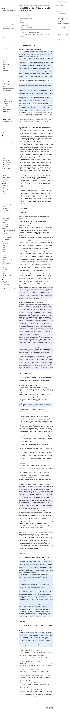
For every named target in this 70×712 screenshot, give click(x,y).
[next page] (51, 702)
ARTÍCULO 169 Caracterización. (26, 27)
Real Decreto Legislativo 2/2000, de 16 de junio (36, 139)
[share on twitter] (59, 5)
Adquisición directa (24, 25)
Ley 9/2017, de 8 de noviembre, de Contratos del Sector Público (33, 51)
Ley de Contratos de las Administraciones (33, 307)
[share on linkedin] (62, 5)
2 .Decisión (22, 36)
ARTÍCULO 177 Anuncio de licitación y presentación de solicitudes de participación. (35, 29)
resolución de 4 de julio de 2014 (30, 223)
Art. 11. (22, 39)
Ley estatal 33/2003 (26, 239)
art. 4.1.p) (43, 154)
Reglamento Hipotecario (33, 548)
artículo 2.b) (44, 170)
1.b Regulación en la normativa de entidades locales (30, 32)
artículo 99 (24, 548)
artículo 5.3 (43, 157)
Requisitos (20, 20)
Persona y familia (29, 5)
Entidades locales (45, 5)
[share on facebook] (61, 5)
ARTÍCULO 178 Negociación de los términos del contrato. (31, 30)
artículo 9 (30, 201)
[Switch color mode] (57, 2)
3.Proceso (22, 37)
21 (47, 167)
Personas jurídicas (37, 5)
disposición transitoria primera (27, 127)
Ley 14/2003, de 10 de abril (31, 240)
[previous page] (23, 702)
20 (45, 167)
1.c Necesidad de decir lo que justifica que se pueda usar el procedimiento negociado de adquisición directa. (39, 34)
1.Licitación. (22, 22)
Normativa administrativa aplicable (26, 18)
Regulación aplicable (22, 16)
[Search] (63, 2)
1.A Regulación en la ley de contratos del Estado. (29, 23)
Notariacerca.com (22, 5)
